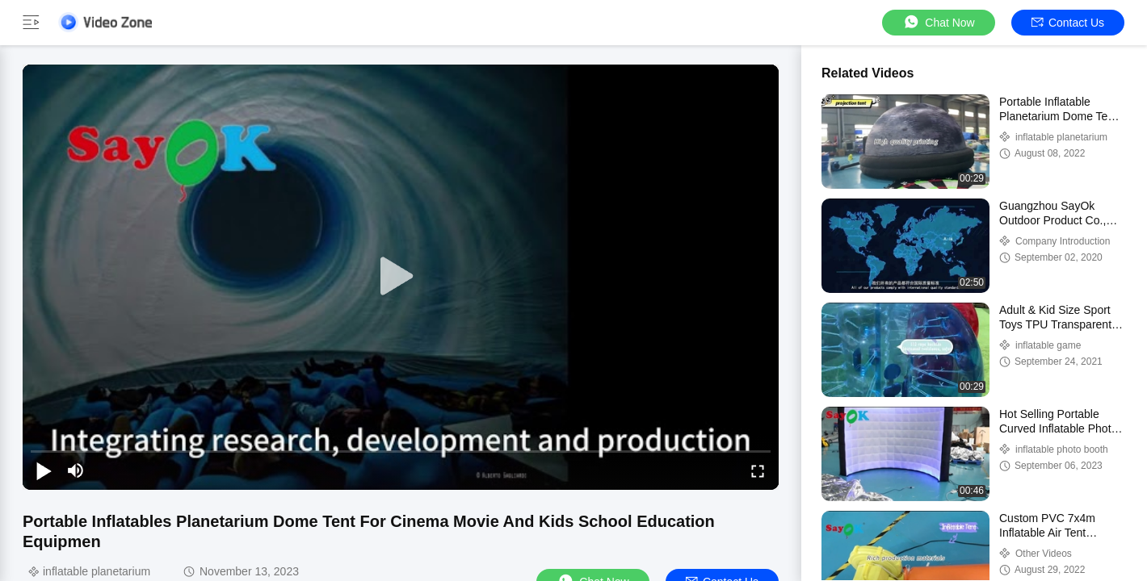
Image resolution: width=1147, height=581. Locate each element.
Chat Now (938, 22)
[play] (400, 277)
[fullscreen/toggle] (758, 470)
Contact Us (1067, 22)
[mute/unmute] (76, 470)
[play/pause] (43, 470)
